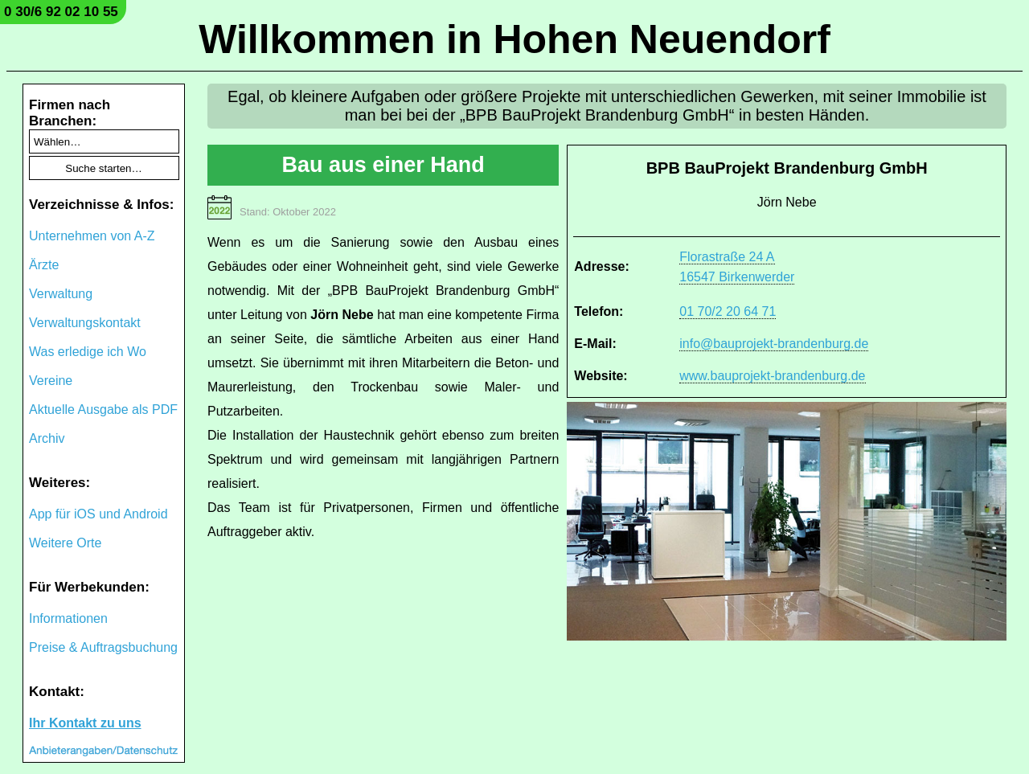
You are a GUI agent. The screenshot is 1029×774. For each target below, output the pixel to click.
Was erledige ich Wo (87, 351)
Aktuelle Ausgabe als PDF (103, 409)
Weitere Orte (65, 543)
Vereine (50, 380)
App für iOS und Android (98, 514)
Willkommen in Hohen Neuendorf (514, 39)
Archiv (46, 438)
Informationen (68, 618)
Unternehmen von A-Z (92, 236)
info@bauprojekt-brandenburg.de (773, 343)
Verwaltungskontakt (85, 323)
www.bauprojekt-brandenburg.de (772, 376)
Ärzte (44, 265)
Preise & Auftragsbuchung (103, 647)
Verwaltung (60, 294)
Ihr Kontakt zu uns (85, 723)
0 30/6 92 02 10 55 (61, 11)
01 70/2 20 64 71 (727, 311)
